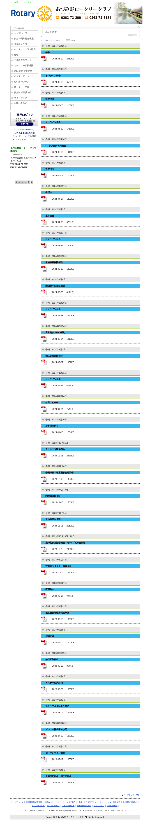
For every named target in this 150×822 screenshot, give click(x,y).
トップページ (46, 40)
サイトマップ (99, 806)
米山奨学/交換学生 (130, 802)
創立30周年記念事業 (34, 802)
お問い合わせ (112, 806)
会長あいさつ (49, 802)
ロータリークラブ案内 (66, 802)
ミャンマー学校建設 (112, 802)
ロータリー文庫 (68, 806)
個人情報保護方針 (84, 806)
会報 (59, 40)
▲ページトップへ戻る (131, 795)
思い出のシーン (53, 806)
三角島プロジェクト (94, 802)
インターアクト (38, 806)
